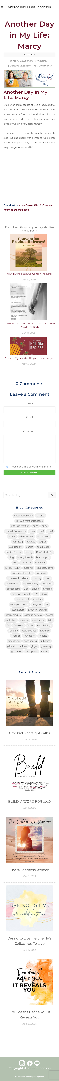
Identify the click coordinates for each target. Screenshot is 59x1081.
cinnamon (40, 562)
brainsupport (43, 557)
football (15, 635)
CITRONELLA (12, 567)
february (13, 630)
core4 (48, 578)
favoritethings (44, 625)
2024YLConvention (15, 531)
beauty (28, 552)
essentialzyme (13, 615)
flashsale (44, 630)
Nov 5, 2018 (29, 363)
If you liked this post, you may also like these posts (29, 229)
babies (29, 546)
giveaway (46, 646)
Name (29, 403)
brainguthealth (25, 557)
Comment (29, 431)
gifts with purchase (17, 646)
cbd (15, 562)
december (47, 583)
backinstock (43, 546)
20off (50, 531)
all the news (43, 536)
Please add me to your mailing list (31, 466)
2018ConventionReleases (29, 520)
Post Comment (29, 472)
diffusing (47, 588)
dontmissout (22, 599)
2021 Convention (20, 526)
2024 (44, 526)
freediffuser (14, 641)
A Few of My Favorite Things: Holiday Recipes (29, 358)
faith (50, 620)
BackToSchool (13, 552)
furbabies (45, 641)
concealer (41, 573)
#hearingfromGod (23, 515)
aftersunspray (26, 536)
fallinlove (18, 625)
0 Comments (43, 65)
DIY (36, 594)
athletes (31, 541)
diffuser (35, 588)
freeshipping (30, 641)
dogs (44, 594)
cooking (36, 578)
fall (8, 625)
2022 (35, 526)
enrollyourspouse (19, 604)
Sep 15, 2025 (29, 950)
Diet (26, 588)
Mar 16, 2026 (29, 739)
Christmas (26, 562)
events (49, 615)
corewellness (13, 583)
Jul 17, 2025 (29, 332)
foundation (29, 635)
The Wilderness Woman (29, 870)
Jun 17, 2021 (29, 279)
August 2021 (15, 546)
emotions (38, 599)
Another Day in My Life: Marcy (29, 35)
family (30, 625)
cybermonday (30, 583)
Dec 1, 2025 (29, 876)
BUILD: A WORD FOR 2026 (29, 801)
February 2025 (28, 630)
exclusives (11, 620)
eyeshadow (38, 620)
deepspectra (13, 588)
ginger (34, 646)
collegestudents (44, 567)
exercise (24, 620)
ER (46, 604)
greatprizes (32, 651)
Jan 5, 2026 (29, 808)
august (42, 541)
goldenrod (16, 651)
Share (29, 55)
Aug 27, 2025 (29, 1023)
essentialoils (18, 609)
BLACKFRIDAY (44, 552)
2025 (32, 531)
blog (11, 557)
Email (29, 417)
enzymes (37, 604)
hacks (44, 651)
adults (12, 536)
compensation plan (22, 573)
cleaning (28, 567)
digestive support (21, 594)
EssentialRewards (37, 609)
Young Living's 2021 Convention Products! (29, 273)
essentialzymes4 (33, 615)
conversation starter (18, 578)
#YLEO (40, 515)
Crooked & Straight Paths (29, 733)
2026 (41, 531)
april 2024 (18, 541)
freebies (43, 635)
